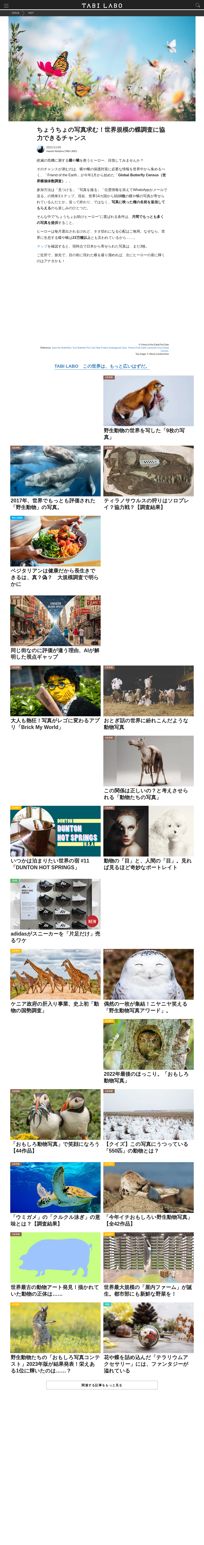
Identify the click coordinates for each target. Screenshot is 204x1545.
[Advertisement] (102, 1472)
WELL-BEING (17, 519)
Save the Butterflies (61, 349)
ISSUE (14, 882)
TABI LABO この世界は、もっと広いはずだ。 (101, 367)
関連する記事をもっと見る (102, 1386)
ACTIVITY (16, 809)
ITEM (107, 1306)
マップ (42, 247)
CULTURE (109, 379)
